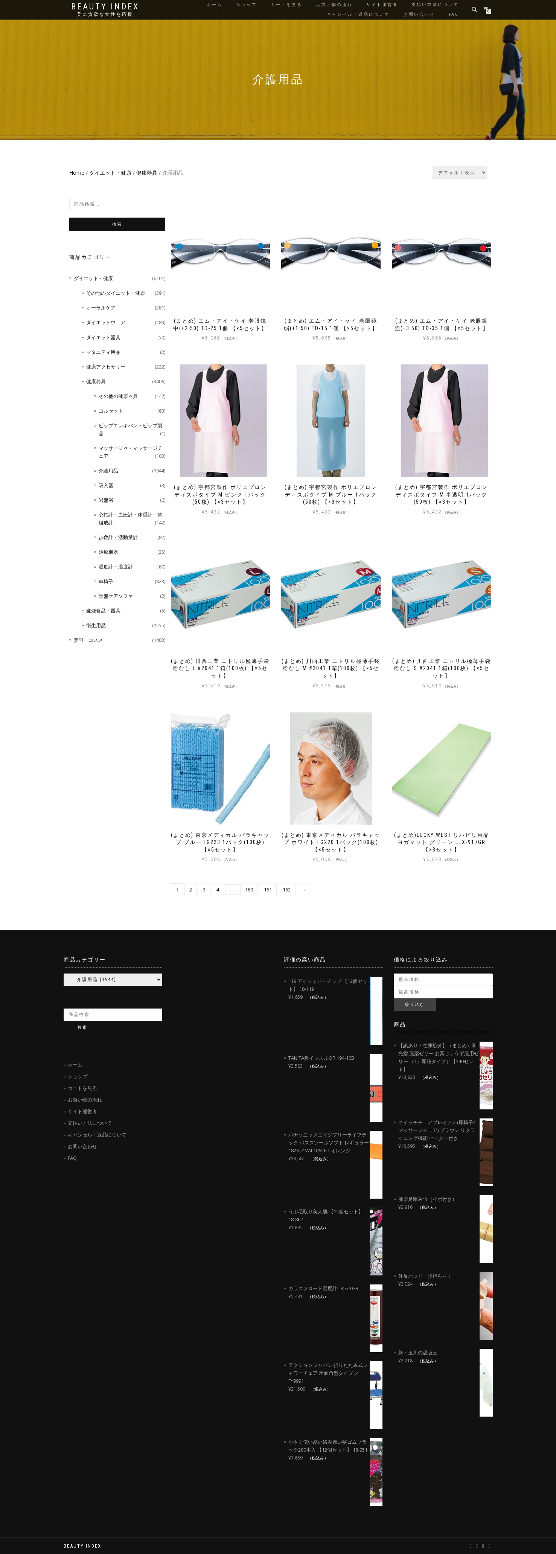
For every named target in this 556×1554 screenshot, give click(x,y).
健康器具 (146, 172)
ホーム (214, 4)
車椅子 (106, 581)
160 (249, 889)
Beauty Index (105, 6)
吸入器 (106, 485)
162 (287, 889)
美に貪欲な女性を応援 (105, 14)
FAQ (454, 14)
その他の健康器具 (118, 396)
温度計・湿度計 (116, 566)
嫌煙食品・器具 (103, 610)
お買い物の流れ (334, 4)
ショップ (246, 4)
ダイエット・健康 (110, 172)
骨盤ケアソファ (116, 596)
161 (268, 889)
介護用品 (108, 470)
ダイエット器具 (103, 337)
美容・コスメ (88, 640)
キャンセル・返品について (358, 14)
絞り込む (415, 1004)
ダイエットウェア (105, 322)
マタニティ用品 (103, 352)
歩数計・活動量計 (118, 537)
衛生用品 (96, 625)
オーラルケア (101, 307)
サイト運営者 (382, 4)
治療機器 (108, 551)
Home (76, 172)
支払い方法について (435, 4)
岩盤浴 (106, 500)
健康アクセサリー (105, 366)
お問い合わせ (419, 14)
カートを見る (286, 4)
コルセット (111, 410)
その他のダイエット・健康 (115, 292)
